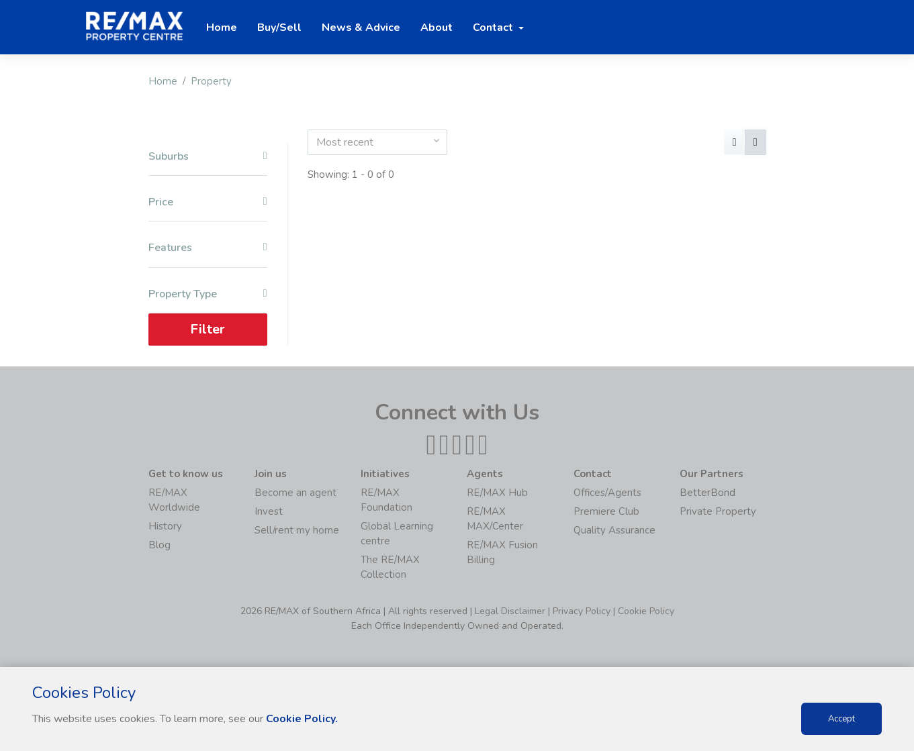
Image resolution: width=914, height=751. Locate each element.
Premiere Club (606, 511)
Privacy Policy (581, 611)
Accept (841, 719)
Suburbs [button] (207, 156)
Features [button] (207, 248)
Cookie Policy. (302, 718)
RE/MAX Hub (497, 492)
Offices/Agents (607, 492)
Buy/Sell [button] (279, 27)
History (165, 526)
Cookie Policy (646, 611)
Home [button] (221, 27)
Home (162, 81)
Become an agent (295, 492)
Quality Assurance (614, 530)
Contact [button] (494, 27)
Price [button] (207, 202)
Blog (159, 545)
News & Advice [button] (361, 27)
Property (211, 81)
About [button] (436, 27)
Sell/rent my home (297, 530)
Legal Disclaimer (510, 611)
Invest (269, 511)
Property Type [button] (207, 294)
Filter (207, 329)
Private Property (718, 511)
